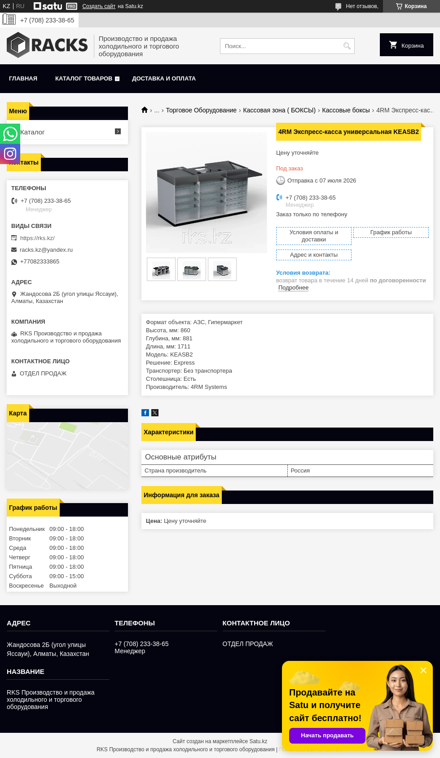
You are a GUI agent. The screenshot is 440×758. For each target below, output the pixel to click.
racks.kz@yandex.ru (46, 249)
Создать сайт (98, 6)
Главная (23, 78)
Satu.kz (258, 741)
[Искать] (347, 46)
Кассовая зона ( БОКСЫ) (279, 110)
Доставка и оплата (164, 78)
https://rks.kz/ (37, 238)
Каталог (32, 132)
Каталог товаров (83, 78)
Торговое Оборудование (201, 110)
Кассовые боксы (346, 110)
